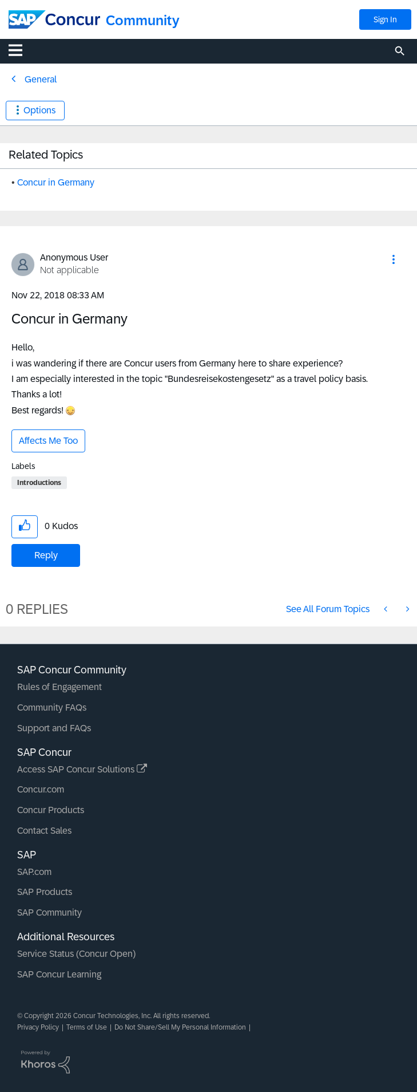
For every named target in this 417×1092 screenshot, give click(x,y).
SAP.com (34, 872)
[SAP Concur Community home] (54, 19)
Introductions (39, 483)
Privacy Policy (38, 1027)
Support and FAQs (54, 728)
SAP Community (49, 912)
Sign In (385, 19)
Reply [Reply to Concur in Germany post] (46, 555)
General (41, 79)
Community (143, 20)
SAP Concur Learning (59, 974)
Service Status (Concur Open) (76, 954)
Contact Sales (44, 830)
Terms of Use (86, 1027)
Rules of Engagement (59, 687)
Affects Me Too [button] (48, 441)
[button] (393, 259)
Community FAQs (51, 707)
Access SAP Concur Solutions (82, 769)
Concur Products (50, 810)
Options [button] (39, 110)
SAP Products (44, 892)
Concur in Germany (55, 182)
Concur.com (40, 789)
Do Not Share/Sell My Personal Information (180, 1027)
